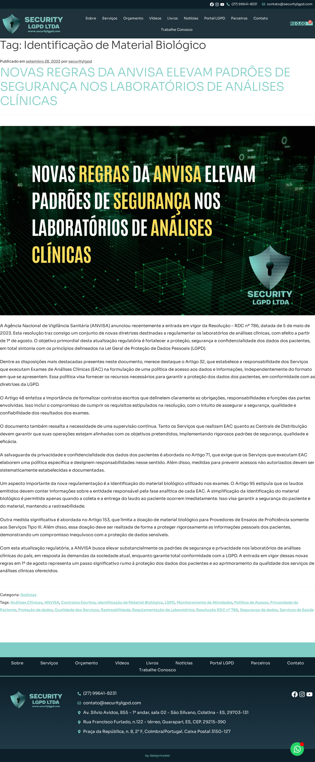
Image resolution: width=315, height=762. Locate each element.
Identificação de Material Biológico (130, 602)
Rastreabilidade (115, 610)
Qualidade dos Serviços (77, 610)
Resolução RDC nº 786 (217, 610)
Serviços (109, 18)
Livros (172, 18)
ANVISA (51, 602)
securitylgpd (80, 61)
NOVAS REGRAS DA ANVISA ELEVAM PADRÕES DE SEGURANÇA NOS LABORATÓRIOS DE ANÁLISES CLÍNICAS (145, 87)
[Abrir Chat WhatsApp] (297, 749)
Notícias (191, 18)
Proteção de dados (35, 610)
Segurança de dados (259, 610)
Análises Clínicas (26, 602)
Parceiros (239, 18)
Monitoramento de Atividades (205, 602)
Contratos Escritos (78, 602)
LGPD (170, 602)
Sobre (90, 18)
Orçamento (133, 18)
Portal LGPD (214, 18)
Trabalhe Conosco (176, 29)
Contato (260, 18)
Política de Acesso (251, 602)
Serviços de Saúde (297, 610)
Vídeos (155, 18)
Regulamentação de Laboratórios (163, 610)
